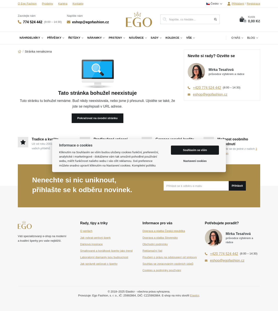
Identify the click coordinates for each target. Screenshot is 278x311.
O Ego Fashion (27, 3)
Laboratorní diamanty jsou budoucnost (104, 257)
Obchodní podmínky (155, 244)
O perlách (86, 231)
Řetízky (76, 37)
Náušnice (138, 37)
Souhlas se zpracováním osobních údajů (167, 263)
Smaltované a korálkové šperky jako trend (106, 250)
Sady (156, 37)
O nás (237, 37)
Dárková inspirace (91, 244)
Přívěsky (56, 37)
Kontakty (78, 3)
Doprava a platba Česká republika (163, 231)
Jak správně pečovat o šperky (98, 263)
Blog (252, 37)
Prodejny (47, 3)
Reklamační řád (152, 250)
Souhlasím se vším (195, 150)
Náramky (96, 37)
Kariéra (62, 3)
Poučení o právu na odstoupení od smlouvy (169, 257)
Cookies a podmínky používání (161, 270)
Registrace (253, 3)
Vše (190, 37)
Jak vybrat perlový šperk (95, 237)
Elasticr (194, 295)
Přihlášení (235, 3)
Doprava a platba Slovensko (160, 237)
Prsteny (117, 37)
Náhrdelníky (32, 37)
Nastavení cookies (195, 161)
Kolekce (174, 37)
